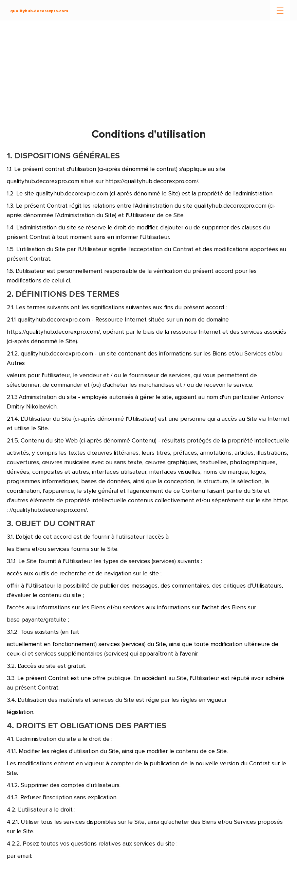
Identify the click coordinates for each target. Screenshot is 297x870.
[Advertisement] (148, 74)
